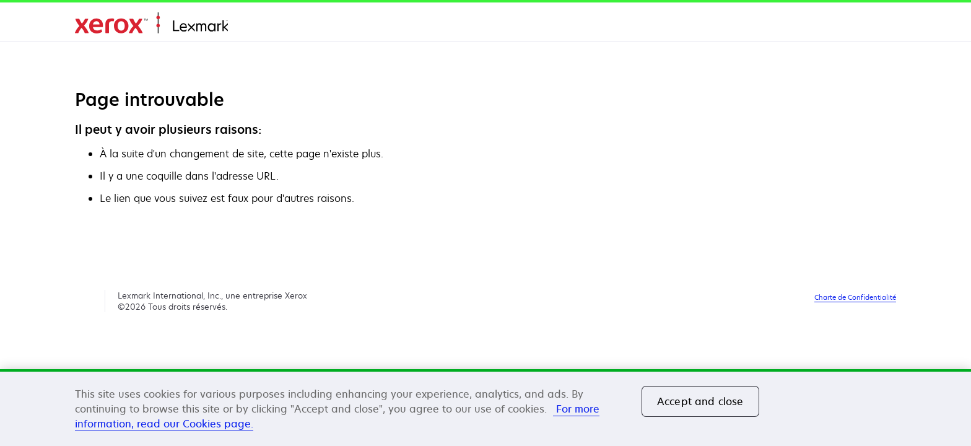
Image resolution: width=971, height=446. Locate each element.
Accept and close (700, 401)
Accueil (151, 23)
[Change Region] (881, 24)
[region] (485, 407)
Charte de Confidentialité (855, 297)
